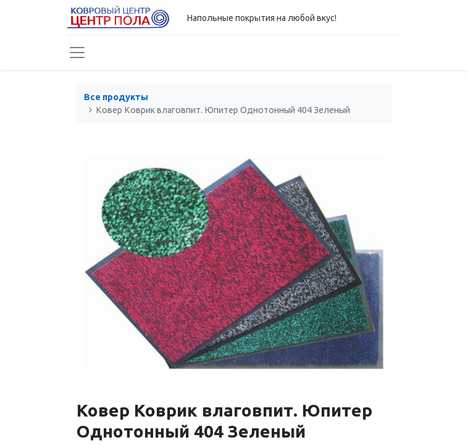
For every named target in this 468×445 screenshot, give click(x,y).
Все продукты (116, 97)
